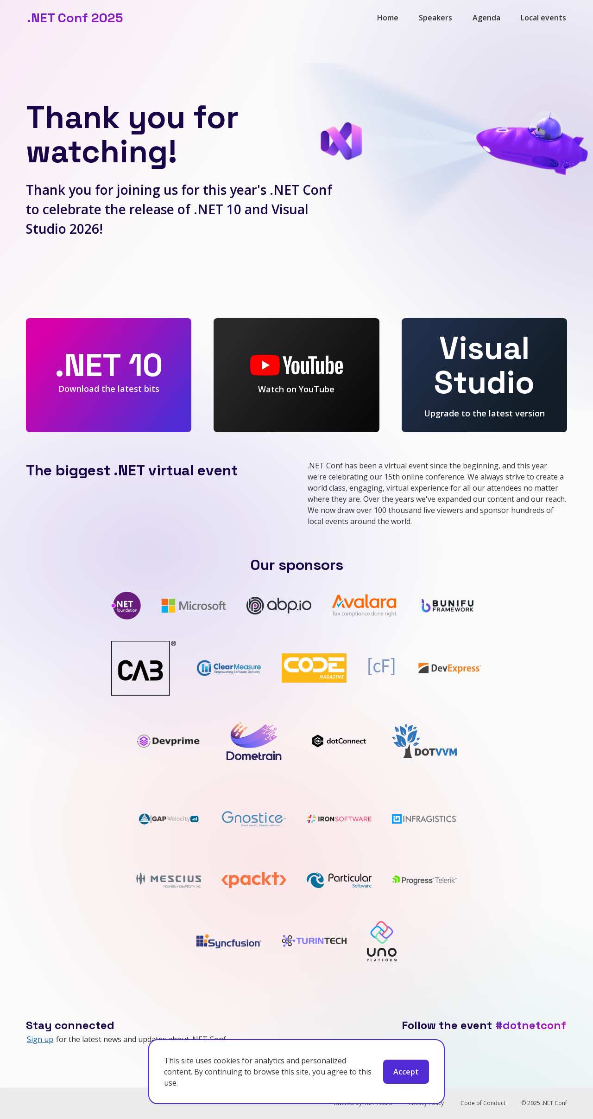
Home (387, 18)
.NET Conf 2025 (75, 17)
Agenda (486, 18)
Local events (543, 18)
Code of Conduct (483, 1103)
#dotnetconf (531, 1025)
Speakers (435, 18)
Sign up (40, 1039)
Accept (406, 1072)
